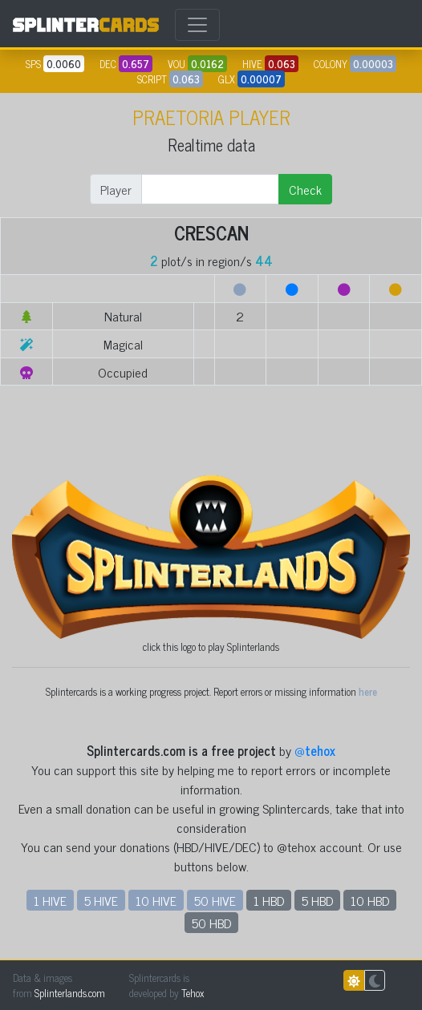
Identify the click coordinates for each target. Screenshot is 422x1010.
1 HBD (269, 900)
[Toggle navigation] (197, 25)
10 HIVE (156, 900)
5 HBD (317, 900)
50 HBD (211, 922)
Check (305, 189)
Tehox (192, 992)
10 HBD (370, 900)
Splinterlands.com (69, 992)
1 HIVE (50, 900)
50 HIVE (215, 900)
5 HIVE (101, 900)
